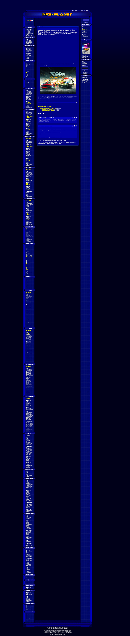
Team (27, 615)
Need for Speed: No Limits (44, 100)
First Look (28, 254)
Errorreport (28, 617)
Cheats (27, 156)
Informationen (29, 412)
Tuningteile (28, 483)
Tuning (27, 192)
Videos (27, 58)
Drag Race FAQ (29, 504)
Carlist (27, 439)
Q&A (27, 143)
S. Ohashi (28, 362)
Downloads (28, 408)
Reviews (28, 102)
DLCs (27, 126)
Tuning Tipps (29, 452)
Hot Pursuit (84, 31)
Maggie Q (28, 322)
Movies (27, 466)
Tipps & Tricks (29, 560)
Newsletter (28, 32)
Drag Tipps (28, 454)
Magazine (28, 451)
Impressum (28, 619)
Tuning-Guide (29, 353)
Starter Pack (29, 235)
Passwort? (84, 73)
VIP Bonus (28, 155)
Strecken (28, 188)
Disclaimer (28, 616)
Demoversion (29, 524)
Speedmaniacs (85, 80)
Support (28, 352)
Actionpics (28, 565)
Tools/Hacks (29, 312)
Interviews (28, 517)
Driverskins (28, 528)
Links (27, 608)
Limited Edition (29, 116)
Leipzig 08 (28, 325)
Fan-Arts (28, 393)
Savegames (28, 381)
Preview (28, 72)
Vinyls (27, 492)
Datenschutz (29, 618)
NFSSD (83, 82)
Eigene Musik (29, 256)
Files (27, 120)
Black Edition (29, 414)
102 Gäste (84, 62)
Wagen (27, 54)
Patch (27, 379)
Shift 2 (83, 30)
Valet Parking (29, 224)
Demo (27, 115)
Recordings (28, 339)
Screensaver (29, 594)
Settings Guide (29, 255)
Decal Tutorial (29, 426)
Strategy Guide (29, 424)
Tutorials (28, 507)
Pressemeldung (29, 484)
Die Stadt (28, 418)
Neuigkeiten (28, 40)
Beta (27, 233)
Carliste (28, 518)
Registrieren (84, 72)
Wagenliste (28, 305)
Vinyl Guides (29, 425)
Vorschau (28, 334)
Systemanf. (28, 43)
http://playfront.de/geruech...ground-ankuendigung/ (51, 132)
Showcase (28, 245)
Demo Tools (28, 462)
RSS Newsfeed (29, 33)
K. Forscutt (28, 361)
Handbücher (29, 121)
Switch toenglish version (30, 24)
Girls (27, 441)
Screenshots (29, 76)
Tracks (27, 522)
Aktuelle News (29, 29)
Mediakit (28, 394)
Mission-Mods (29, 556)
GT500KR (28, 306)
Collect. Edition (29, 375)
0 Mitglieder (84, 63)
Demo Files (28, 383)
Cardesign (28, 572)
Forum (27, 34)
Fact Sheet (28, 485)
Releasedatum (29, 42)
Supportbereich (29, 409)
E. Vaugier (28, 371)
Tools (27, 460)
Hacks (27, 461)
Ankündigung (29, 41)
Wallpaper (28, 134)
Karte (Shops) (29, 449)
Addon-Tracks (29, 551)
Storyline (28, 295)
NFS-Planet (66, 627)
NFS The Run (85, 29)
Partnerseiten (29, 607)
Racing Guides (29, 423)
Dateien (28, 402)
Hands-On (28, 103)
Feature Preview (29, 236)
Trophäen (28, 98)
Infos (27, 438)
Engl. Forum (29, 606)
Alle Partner (84, 77)
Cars (27, 457)
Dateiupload (28, 609)
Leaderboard (29, 229)
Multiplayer (28, 117)
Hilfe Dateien (29, 500)
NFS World (84, 32)
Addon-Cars (28, 532)
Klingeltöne (28, 319)
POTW (27, 614)
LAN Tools (28, 495)
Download (28, 531)
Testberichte (29, 180)
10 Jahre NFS (29, 35)
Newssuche (28, 31)
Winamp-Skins (29, 384)
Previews (28, 598)
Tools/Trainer (29, 380)
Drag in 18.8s (29, 505)
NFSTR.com (84, 81)
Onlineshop (84, 26)
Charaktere (28, 442)
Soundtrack (28, 55)
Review (27, 179)
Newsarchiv (28, 30)
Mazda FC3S (29, 175)
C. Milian (28, 323)
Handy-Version (29, 415)
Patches (28, 149)
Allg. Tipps (28, 453)
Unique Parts (29, 450)
